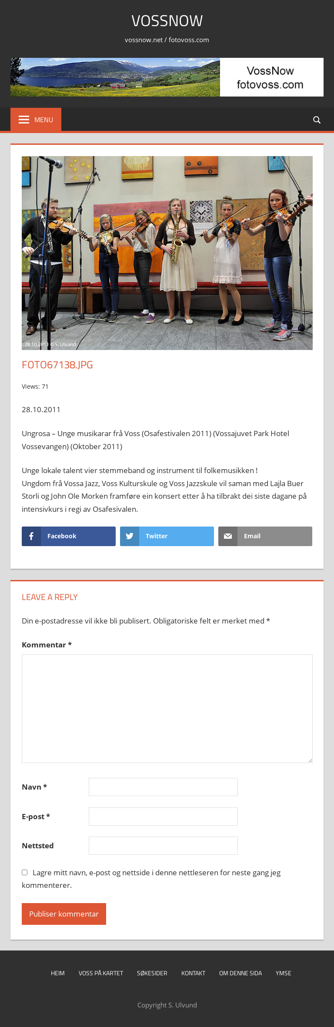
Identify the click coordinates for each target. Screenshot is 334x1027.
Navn (34, 787)
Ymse (283, 972)
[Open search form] (317, 119)
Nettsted (38, 845)
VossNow (167, 20)
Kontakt (193, 972)
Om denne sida (240, 972)
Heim (58, 972)
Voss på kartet (101, 972)
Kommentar (47, 645)
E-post (36, 816)
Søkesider (152, 972)
